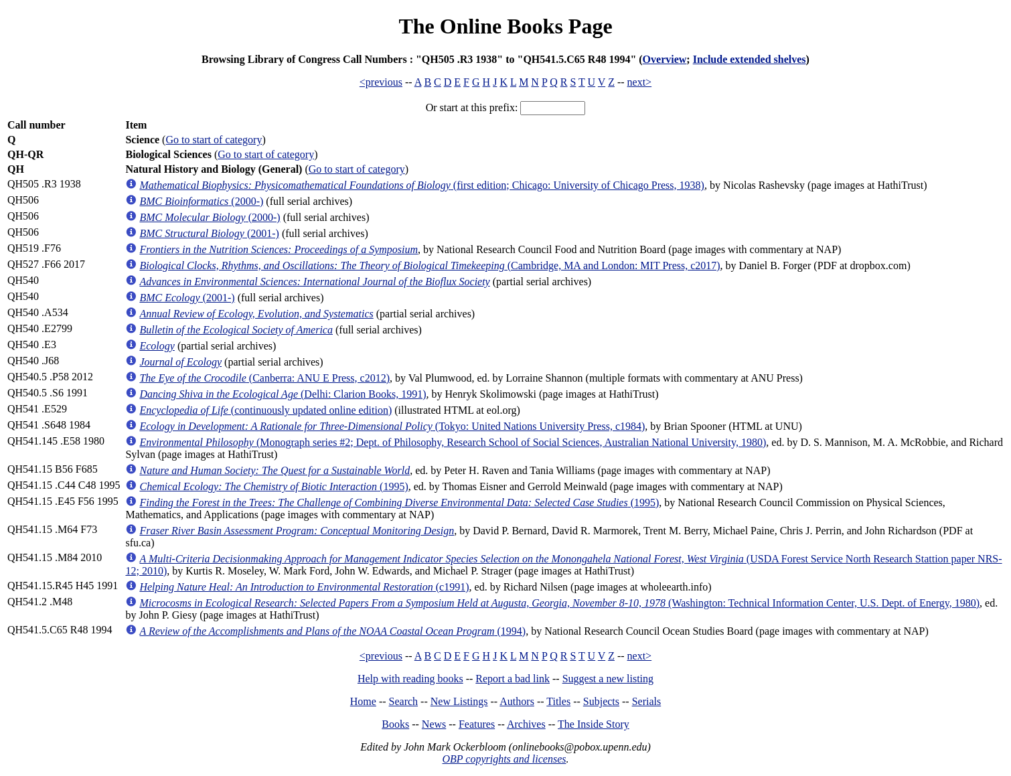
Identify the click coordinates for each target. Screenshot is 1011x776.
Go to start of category (213, 139)
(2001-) (209, 233)
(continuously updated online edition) (265, 410)
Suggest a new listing (607, 678)
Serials (647, 701)
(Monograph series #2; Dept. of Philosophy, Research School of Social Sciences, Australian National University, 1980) (452, 442)
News (434, 724)
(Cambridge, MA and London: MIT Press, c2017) (429, 265)
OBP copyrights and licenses (504, 759)
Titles (558, 701)
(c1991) (304, 587)
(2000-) (201, 201)
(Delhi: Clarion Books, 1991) (282, 394)
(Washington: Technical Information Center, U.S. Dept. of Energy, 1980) (559, 603)
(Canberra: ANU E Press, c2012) (264, 378)
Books (395, 724)
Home (363, 701)
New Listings (459, 701)
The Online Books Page (505, 26)
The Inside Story (593, 724)
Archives (526, 724)
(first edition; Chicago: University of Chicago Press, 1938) (421, 185)
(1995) (273, 486)
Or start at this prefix (470, 107)
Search (403, 701)
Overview (665, 59)
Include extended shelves (749, 59)
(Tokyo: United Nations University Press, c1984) (392, 426)
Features (477, 724)
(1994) (332, 631)
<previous (381, 82)
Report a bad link (512, 678)
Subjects (601, 701)
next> (639, 82)
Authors (516, 701)
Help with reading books (410, 678)
